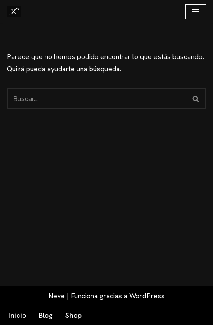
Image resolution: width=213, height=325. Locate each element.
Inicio (17, 315)
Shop (73, 315)
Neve (56, 296)
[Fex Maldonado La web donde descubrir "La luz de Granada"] (14, 11)
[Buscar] (96, 98)
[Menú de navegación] (195, 11)
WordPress (147, 296)
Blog (46, 315)
